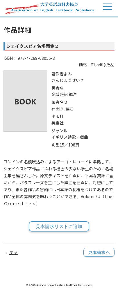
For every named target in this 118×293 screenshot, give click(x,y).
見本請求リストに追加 (59, 226)
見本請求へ (99, 252)
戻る (13, 252)
